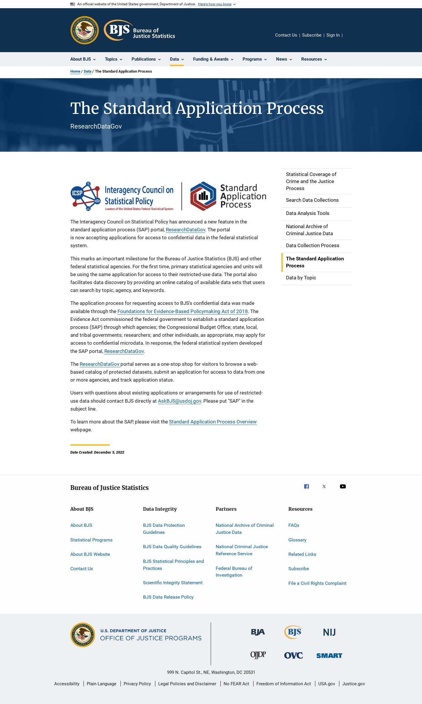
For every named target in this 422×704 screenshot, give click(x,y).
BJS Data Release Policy (168, 597)
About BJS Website (90, 554)
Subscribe (311, 35)
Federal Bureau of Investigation (234, 571)
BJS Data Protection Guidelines (164, 528)
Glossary (297, 539)
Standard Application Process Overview (213, 422)
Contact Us (286, 35)
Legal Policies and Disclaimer (187, 683)
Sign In (333, 35)
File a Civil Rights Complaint (317, 583)
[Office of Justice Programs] (84, 30)
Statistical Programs (91, 539)
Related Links (302, 554)
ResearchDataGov (185, 230)
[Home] (139, 30)
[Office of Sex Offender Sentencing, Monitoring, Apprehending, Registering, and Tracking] (329, 659)
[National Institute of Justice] (329, 636)
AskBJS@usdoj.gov (179, 401)
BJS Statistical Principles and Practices (173, 564)
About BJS (81, 525)
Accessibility (66, 683)
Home (75, 71)
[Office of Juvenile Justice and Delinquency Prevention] (258, 660)
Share (351, 39)
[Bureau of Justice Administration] (258, 636)
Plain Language (101, 683)
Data (87, 71)
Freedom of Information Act (283, 683)
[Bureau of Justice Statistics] (293, 640)
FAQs (293, 525)
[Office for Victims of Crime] (293, 659)
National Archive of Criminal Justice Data (245, 528)
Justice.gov (353, 683)
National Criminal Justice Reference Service (242, 550)
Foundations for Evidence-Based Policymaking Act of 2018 (183, 311)
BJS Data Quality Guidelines (172, 546)
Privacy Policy (137, 683)
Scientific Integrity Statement (173, 582)
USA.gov (326, 683)
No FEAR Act (236, 683)
